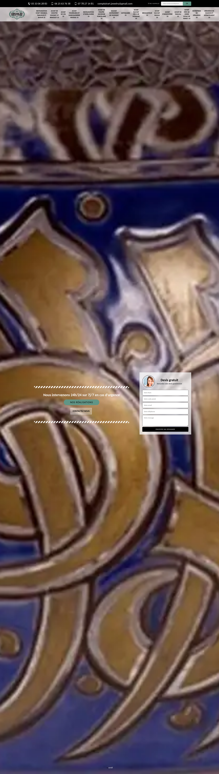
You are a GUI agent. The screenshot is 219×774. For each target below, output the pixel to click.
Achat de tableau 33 (178, 14)
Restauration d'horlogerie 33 (88, 14)
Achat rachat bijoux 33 (157, 14)
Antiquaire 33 (125, 14)
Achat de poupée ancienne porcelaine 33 (101, 14)
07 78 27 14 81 (84, 3)
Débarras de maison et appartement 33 (209, 14)
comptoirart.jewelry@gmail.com (114, 3)
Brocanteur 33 (147, 14)
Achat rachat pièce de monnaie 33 (136, 14)
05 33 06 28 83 (37, 3)
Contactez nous (81, 411)
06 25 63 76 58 (60, 3)
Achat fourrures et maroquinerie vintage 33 (74, 14)
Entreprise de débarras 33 (196, 14)
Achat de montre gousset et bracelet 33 (54, 14)
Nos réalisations (81, 402)
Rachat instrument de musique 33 (114, 14)
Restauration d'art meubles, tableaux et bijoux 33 (41, 14)
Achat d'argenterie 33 (167, 14)
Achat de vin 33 (63, 14)
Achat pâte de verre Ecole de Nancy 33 (186, 14)
